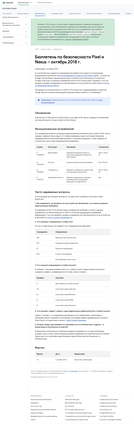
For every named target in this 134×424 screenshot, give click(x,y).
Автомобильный (114, 13)
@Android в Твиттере (72, 399)
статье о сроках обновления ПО (59, 218)
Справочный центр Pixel (108, 403)
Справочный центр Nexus (108, 406)
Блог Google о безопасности (75, 409)
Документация (10, 8)
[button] (12, 17)
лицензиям (74, 371)
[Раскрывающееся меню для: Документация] (32, 2)
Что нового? (7, 13)
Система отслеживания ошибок (110, 420)
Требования (35, 403)
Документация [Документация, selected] (23, 2)
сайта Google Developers (76, 320)
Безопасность (57, 49)
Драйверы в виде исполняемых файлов (44, 416)
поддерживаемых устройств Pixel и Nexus (76, 76)
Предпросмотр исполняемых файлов (43, 409)
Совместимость (75, 13)
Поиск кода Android (44, 2)
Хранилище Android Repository (41, 399)
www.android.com (106, 409)
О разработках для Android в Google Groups (80, 416)
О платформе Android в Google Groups (78, 413)
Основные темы (57, 13)
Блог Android (69, 406)
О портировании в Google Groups (76, 420)
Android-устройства (94, 13)
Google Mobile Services (107, 413)
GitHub (33, 420)
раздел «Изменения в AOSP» (77, 39)
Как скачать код (36, 406)
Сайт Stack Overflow (107, 416)
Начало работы (23, 13)
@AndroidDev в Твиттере (73, 403)
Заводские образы (37, 413)
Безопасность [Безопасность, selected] (40, 13)
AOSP (37, 49)
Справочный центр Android (109, 399)
